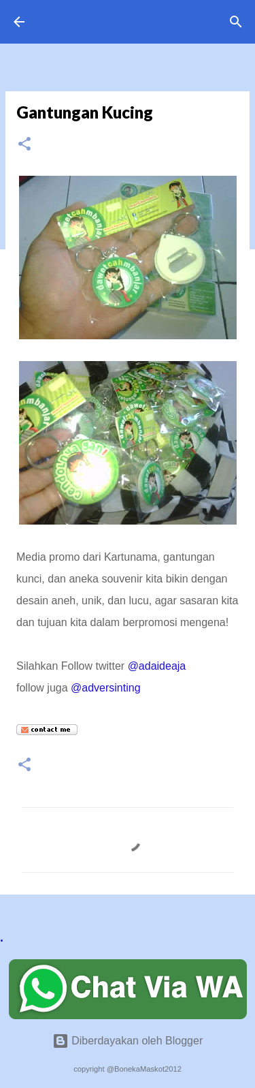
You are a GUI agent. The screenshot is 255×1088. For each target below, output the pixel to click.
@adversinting (106, 688)
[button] (24, 145)
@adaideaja (157, 666)
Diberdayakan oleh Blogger (127, 1040)
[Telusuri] (236, 21)
